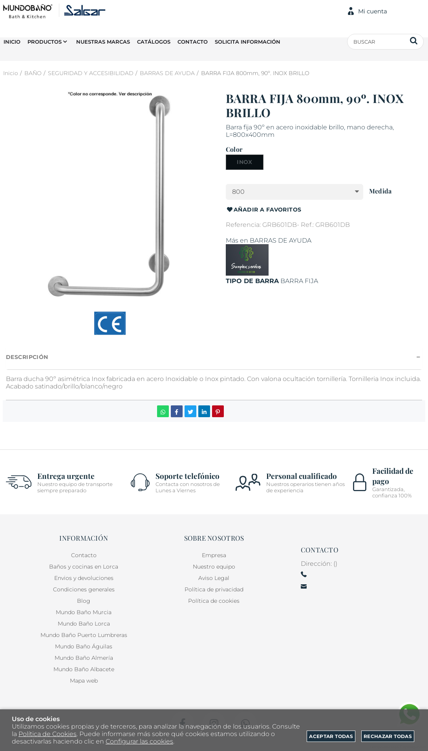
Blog (83, 600)
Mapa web (84, 680)
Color (234, 149)
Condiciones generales (84, 589)
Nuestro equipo (214, 566)
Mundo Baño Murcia (84, 612)
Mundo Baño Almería (84, 657)
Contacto (84, 555)
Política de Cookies (47, 734)
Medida (380, 191)
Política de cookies (214, 600)
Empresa (214, 555)
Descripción (27, 357)
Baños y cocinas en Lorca (83, 566)
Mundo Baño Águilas (83, 646)
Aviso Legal (213, 578)
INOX (244, 162)
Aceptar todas (331, 736)
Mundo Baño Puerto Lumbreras (83, 635)
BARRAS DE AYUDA (280, 240)
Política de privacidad (214, 589)
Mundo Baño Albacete (83, 669)
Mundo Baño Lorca (84, 623)
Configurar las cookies (139, 741)
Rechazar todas (388, 736)
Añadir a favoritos (264, 210)
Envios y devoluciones (83, 578)
